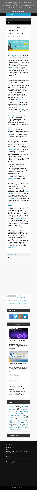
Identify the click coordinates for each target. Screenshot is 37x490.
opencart (22, 427)
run (17, 422)
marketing (21, 417)
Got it (23, 11)
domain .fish (13, 67)
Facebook (11, 316)
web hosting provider (18, 426)
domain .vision (21, 218)
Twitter (15, 316)
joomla (15, 411)
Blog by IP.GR (19, 487)
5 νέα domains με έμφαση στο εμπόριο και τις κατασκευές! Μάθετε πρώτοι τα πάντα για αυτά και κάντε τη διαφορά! (18, 303)
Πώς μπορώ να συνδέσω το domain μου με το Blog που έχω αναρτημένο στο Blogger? (18, 388)
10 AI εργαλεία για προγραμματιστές (18, 340)
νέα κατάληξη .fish (17, 55)
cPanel (10, 422)
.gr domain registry (15, 415)
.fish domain (24, 109)
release (25, 409)
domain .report (12, 178)
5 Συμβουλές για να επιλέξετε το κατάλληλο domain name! (17, 364)
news (24, 421)
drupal (11, 419)
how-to (25, 424)
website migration (21, 429)
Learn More (16, 11)
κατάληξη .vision (17, 230)
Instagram (20, 316)
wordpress (24, 411)
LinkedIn (25, 316)
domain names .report (14, 149)
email (22, 422)
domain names (12, 254)
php (20, 424)
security (12, 406)
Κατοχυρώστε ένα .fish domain (16, 116)
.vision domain (12, 247)
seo (9, 426)
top (19, 421)
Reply (10, 36)
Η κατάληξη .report (13, 129)
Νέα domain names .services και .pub (21, 296)
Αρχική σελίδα (12, 20)
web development (18, 413)
